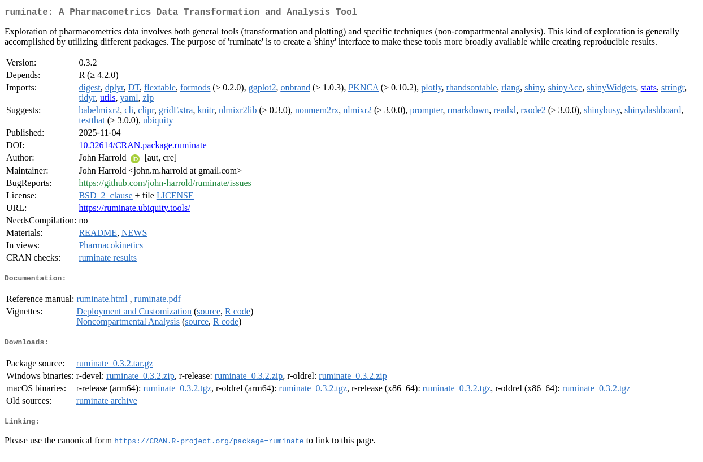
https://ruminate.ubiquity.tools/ (134, 210)
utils (108, 100)
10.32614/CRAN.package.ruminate (142, 147)
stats (649, 89)
